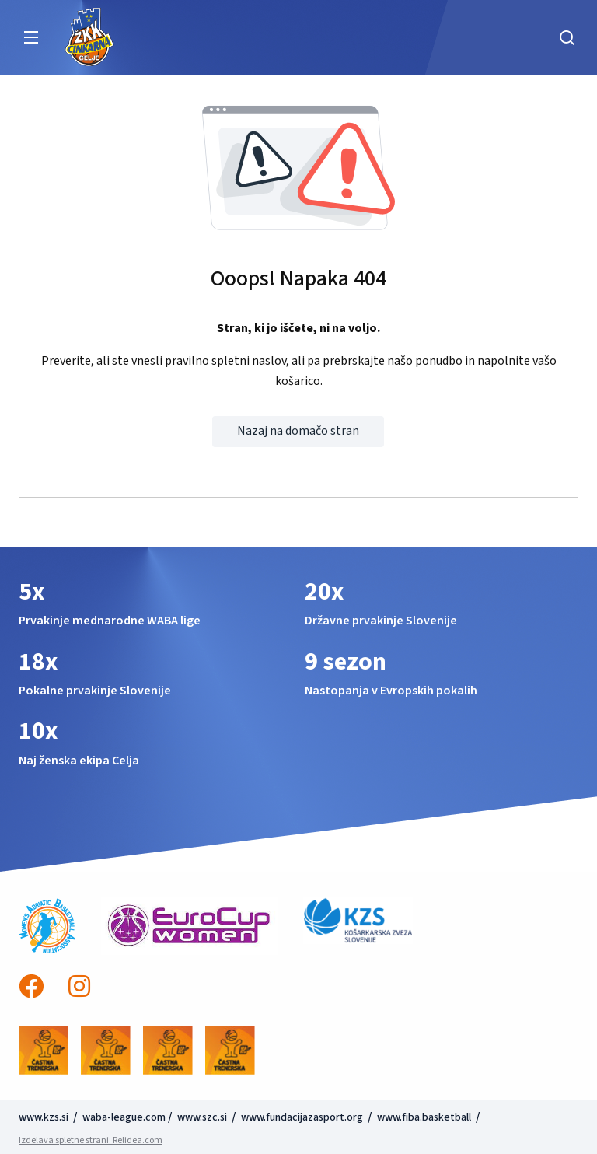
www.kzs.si (45, 1117)
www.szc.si (203, 1117)
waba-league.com (124, 1117)
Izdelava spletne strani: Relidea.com (90, 1140)
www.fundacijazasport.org (302, 1117)
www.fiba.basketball (424, 1117)
